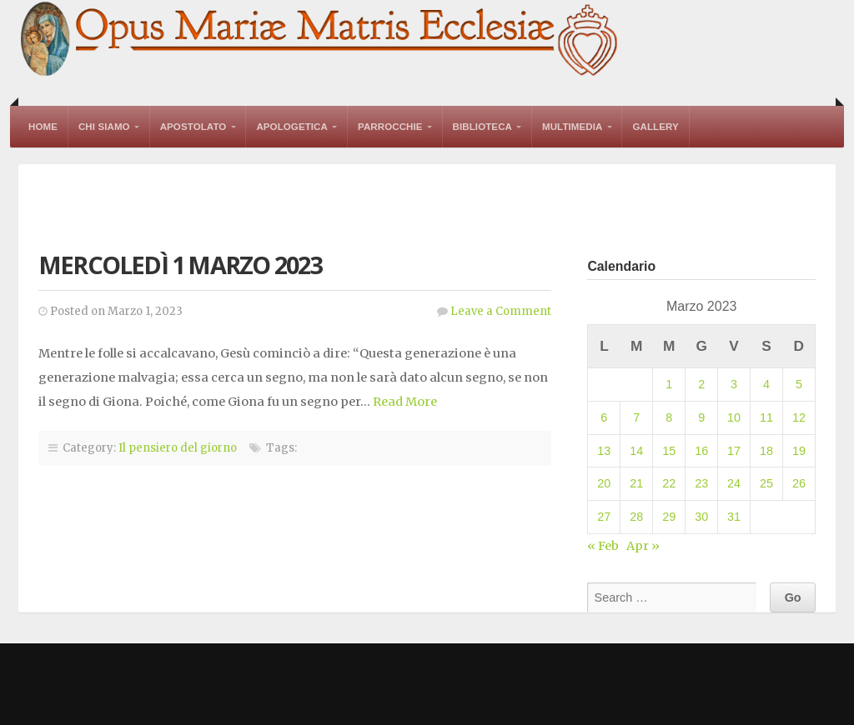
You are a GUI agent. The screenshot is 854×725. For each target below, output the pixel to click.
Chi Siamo (104, 127)
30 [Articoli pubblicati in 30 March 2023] (701, 516)
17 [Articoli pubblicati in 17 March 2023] (734, 451)
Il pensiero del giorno (177, 448)
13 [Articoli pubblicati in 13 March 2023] (603, 451)
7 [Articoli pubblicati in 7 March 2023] (636, 417)
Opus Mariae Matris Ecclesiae (320, 40)
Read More (405, 401)
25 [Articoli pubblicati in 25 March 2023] (766, 483)
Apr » (643, 545)
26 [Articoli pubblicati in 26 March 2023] (799, 483)
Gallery (655, 127)
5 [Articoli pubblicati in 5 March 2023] (799, 384)
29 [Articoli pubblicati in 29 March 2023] (669, 516)
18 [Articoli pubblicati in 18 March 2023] (766, 451)
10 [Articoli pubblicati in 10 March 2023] (734, 417)
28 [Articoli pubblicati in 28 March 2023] (636, 516)
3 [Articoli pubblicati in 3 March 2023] (734, 384)
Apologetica (292, 127)
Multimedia (572, 127)
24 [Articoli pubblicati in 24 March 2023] (734, 483)
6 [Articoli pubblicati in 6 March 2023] (603, 417)
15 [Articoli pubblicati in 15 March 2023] (669, 451)
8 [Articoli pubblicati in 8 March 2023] (669, 417)
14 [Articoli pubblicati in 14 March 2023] (636, 451)
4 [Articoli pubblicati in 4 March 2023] (766, 384)
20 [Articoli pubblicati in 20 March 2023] (603, 483)
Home (43, 127)
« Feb (603, 545)
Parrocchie (390, 127)
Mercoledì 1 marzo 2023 (179, 264)
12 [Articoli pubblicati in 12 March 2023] (799, 417)
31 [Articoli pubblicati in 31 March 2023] (734, 516)
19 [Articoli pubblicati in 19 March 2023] (799, 451)
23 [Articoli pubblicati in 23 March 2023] (701, 483)
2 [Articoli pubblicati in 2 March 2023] (701, 384)
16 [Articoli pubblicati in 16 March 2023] (701, 451)
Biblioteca (482, 127)
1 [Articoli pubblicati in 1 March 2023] (669, 384)
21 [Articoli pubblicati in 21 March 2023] (636, 483)
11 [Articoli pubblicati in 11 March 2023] (766, 417)
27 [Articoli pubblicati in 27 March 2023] (603, 516)
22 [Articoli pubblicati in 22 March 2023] (669, 483)
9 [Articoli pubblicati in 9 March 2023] (701, 417)
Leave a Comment (500, 311)
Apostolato (193, 127)
